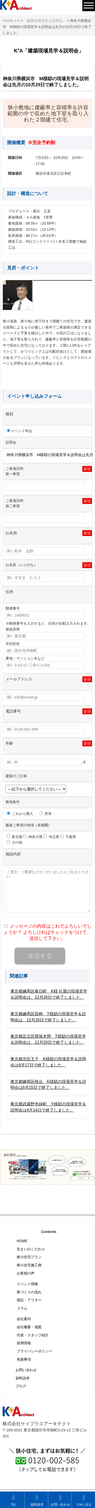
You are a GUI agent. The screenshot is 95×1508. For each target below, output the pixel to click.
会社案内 (24, 1319)
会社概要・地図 (29, 1327)
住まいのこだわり (31, 1249)
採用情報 (24, 1343)
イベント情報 (27, 1284)
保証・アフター (29, 1300)
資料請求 (22, 1378)
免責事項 (24, 1359)
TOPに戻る (83, 1500)
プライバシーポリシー (34, 1351)
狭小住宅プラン (29, 1257)
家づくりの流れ (29, 1292)
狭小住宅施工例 (29, 1265)
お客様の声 (25, 1273)
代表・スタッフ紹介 (33, 1335)
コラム (22, 1308)
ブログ (20, 1386)
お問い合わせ (26, 1370)
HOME (22, 1241)
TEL (13, 1500)
